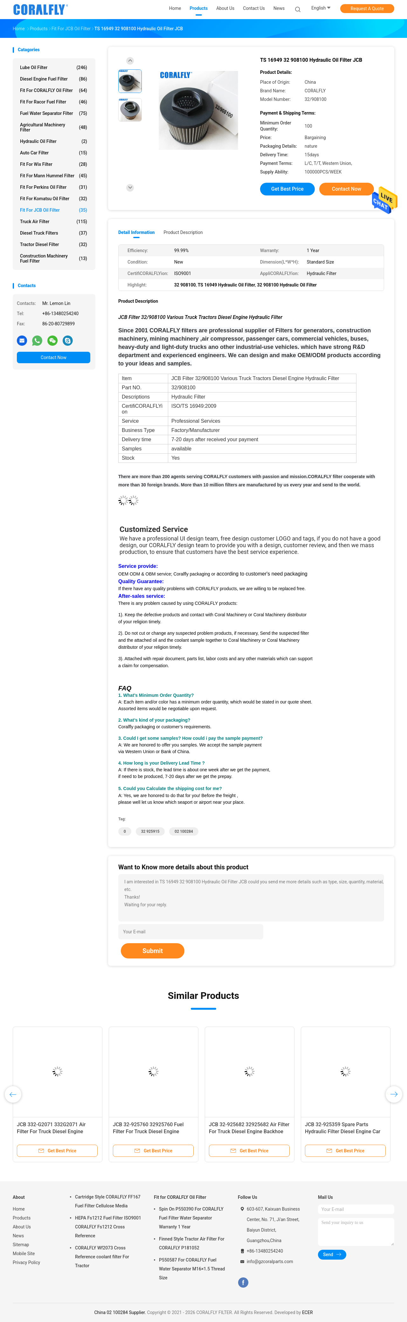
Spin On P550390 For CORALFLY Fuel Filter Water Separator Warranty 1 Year (191, 1217)
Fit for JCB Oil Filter (53, 210)
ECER (307, 1312)
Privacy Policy (26, 1262)
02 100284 (184, 831)
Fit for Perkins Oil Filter (53, 187)
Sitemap (21, 1244)
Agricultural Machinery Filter (53, 127)
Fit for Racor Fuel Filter (53, 102)
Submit (152, 951)
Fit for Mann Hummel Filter (53, 176)
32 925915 (150, 831)
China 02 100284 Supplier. (120, 1312)
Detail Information (136, 232)
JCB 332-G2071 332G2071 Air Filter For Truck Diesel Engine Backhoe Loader (51, 1131)
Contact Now (53, 357)
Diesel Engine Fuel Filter (53, 79)
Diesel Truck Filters (53, 233)
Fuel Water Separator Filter (53, 113)
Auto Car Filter (53, 153)
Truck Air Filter (53, 221)
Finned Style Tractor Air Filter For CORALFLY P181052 (191, 1243)
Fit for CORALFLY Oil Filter (53, 90)
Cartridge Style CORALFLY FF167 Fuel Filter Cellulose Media (108, 1201)
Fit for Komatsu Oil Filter (53, 198)
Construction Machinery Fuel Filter (53, 258)
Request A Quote (367, 8)
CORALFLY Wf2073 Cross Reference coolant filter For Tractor (102, 1256)
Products (22, 1217)
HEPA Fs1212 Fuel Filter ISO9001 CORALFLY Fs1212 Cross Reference (108, 1226)
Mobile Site (24, 1253)
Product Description (183, 232)
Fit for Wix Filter (53, 164)
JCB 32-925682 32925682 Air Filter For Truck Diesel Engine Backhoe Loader (249, 1131)
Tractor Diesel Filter (53, 244)
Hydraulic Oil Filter (53, 141)
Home (19, 1209)
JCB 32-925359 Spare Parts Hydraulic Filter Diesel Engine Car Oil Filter (342, 1131)
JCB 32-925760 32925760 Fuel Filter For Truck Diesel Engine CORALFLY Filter (148, 1131)
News (18, 1235)
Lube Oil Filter (53, 67)
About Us (22, 1226)
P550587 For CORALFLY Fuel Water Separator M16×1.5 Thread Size (192, 1268)
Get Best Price (287, 189)
